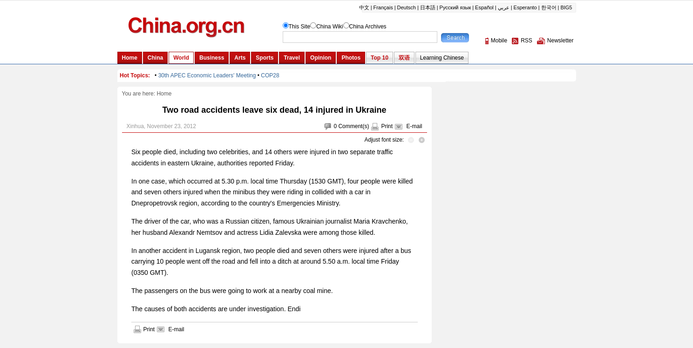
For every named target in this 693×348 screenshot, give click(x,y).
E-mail (414, 126)
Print (387, 126)
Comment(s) (353, 126)
